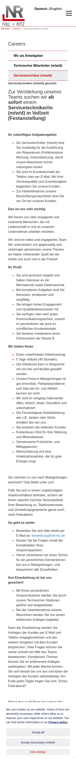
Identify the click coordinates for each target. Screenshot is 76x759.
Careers (16, 28)
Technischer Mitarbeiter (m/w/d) (38, 65)
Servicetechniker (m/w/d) (33, 75)
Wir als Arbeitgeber (28, 55)
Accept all (38, 732)
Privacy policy (57, 722)
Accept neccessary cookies (38, 742)
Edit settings (38, 752)
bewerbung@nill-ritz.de (48, 535)
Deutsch (41, 9)
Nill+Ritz (13, 5)
